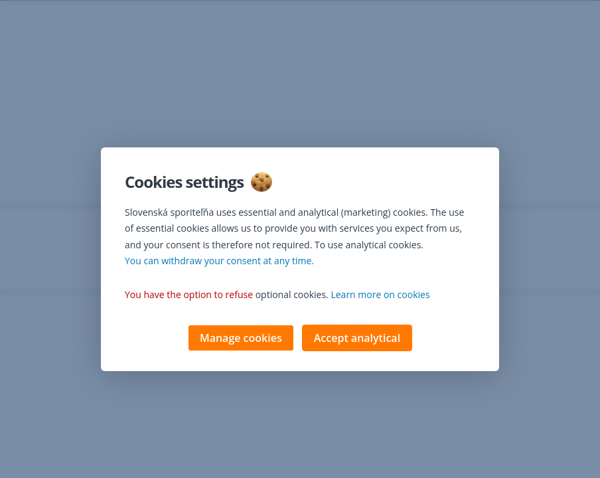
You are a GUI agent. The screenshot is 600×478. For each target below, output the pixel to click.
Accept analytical (357, 339)
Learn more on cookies (380, 295)
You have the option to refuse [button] (189, 295)
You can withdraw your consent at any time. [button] (219, 262)
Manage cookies (241, 339)
